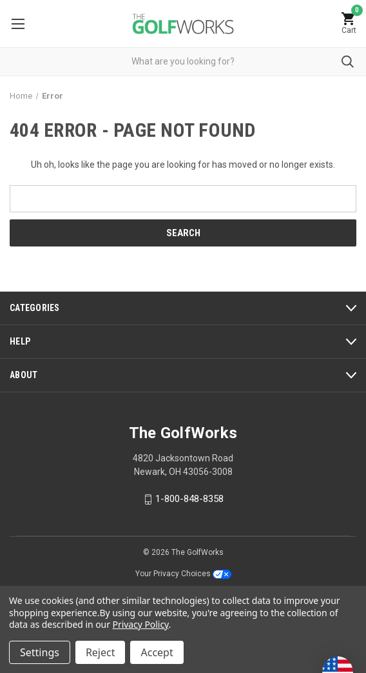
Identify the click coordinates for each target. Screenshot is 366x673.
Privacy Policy (141, 624)
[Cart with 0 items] (348, 23)
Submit (348, 61)
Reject (100, 652)
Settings (39, 652)
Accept (156, 652)
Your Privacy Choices (183, 573)
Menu (18, 24)
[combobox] (183, 61)
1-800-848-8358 (189, 499)
